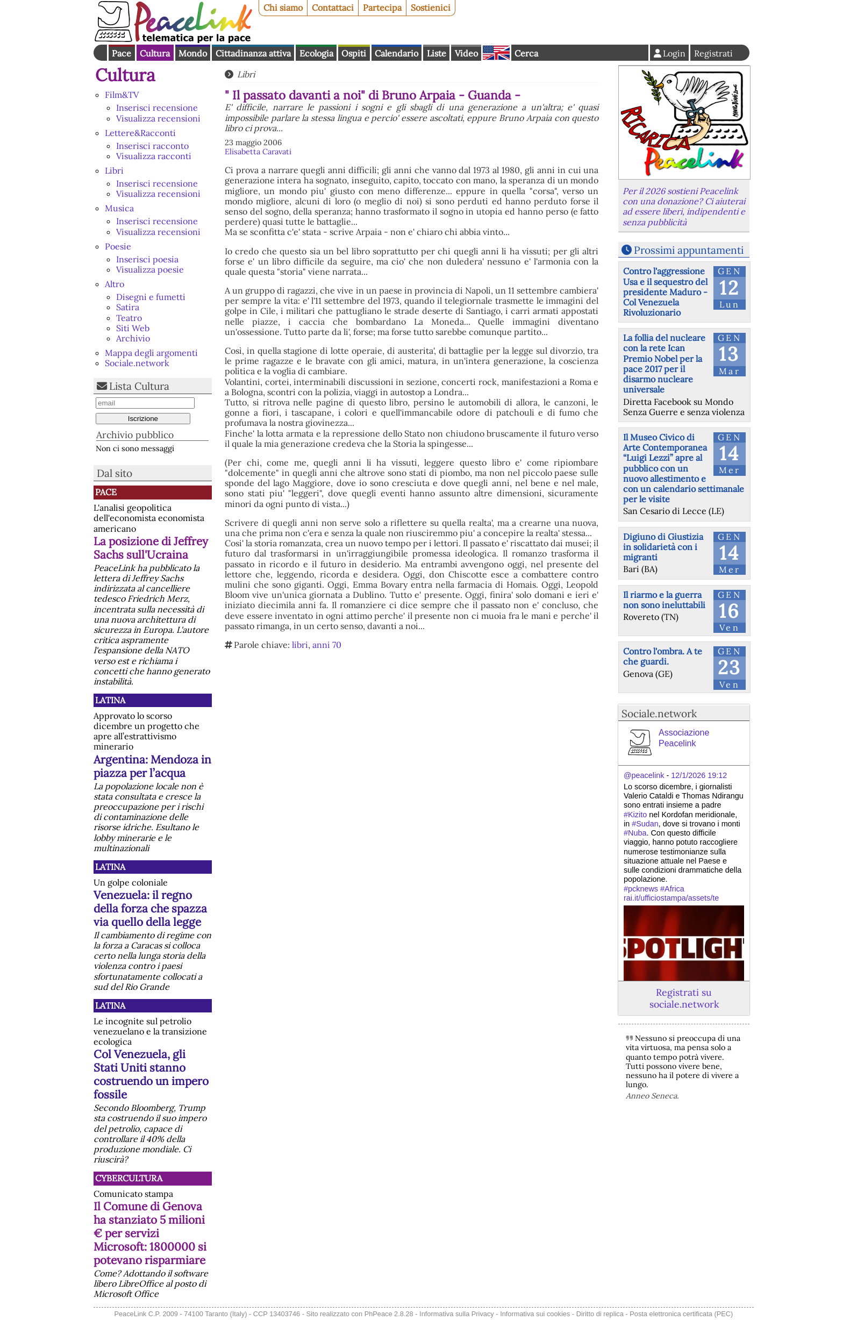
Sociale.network (137, 363)
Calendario (396, 53)
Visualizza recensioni (158, 118)
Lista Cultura (139, 386)
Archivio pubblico (135, 435)
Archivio (133, 338)
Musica (119, 208)
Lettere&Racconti (140, 132)
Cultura (155, 53)
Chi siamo (283, 7)
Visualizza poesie (150, 269)
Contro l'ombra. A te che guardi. (662, 656)
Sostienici (431, 7)
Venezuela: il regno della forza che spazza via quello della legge (150, 908)
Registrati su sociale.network (684, 998)
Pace (121, 53)
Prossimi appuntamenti (689, 250)
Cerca (526, 53)
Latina (110, 700)
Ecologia (316, 53)
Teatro (129, 317)
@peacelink (644, 775)
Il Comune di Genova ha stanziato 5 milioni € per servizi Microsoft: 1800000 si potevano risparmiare (150, 1233)
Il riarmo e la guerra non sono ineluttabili (664, 599)
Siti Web (132, 328)
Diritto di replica (600, 1314)
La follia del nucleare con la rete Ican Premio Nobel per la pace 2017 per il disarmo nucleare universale (664, 363)
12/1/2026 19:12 (699, 775)
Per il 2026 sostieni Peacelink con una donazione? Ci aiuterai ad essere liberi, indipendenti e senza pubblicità (684, 206)
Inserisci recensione (157, 107)
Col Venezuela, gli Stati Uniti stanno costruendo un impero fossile (151, 1074)
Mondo (192, 53)
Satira (127, 307)
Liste (436, 53)
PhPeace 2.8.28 (389, 1314)
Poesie (118, 246)
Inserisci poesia (147, 259)
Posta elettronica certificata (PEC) (681, 1314)
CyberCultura (128, 1178)
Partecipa (382, 7)
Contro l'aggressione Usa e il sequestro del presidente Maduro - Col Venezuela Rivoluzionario (665, 292)
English (496, 53)
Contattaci (333, 7)
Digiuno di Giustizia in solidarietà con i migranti (663, 546)
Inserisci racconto (152, 145)
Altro (114, 284)
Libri (114, 170)
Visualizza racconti (153, 156)
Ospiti (353, 53)
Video (466, 53)
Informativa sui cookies (535, 1314)
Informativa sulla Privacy (456, 1314)
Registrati (713, 53)
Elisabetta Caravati (258, 151)
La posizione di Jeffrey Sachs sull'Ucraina (151, 548)
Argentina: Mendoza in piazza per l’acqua (152, 766)
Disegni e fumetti (150, 296)
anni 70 (326, 644)
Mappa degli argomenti (151, 352)
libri (300, 644)
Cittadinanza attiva (253, 53)
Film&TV (122, 94)
